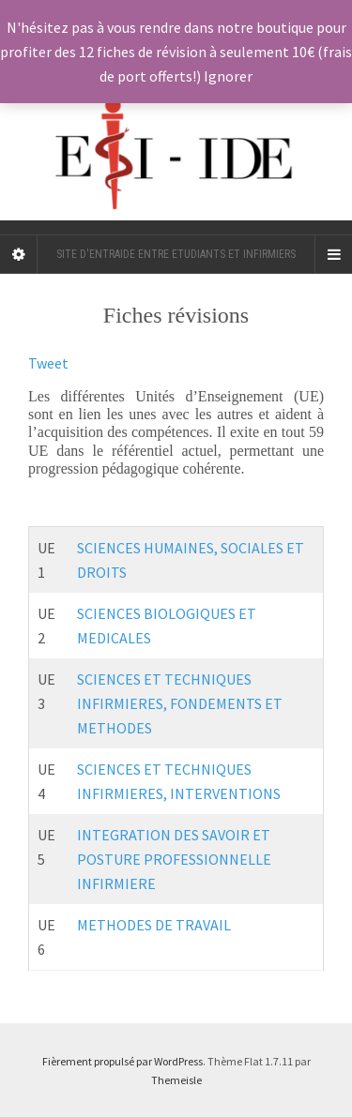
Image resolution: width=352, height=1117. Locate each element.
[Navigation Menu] (333, 254)
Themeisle (176, 1080)
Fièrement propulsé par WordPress (122, 1061)
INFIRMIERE (116, 883)
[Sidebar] (19, 254)
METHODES (114, 727)
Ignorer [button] (228, 76)
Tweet (48, 363)
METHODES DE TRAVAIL (155, 924)
